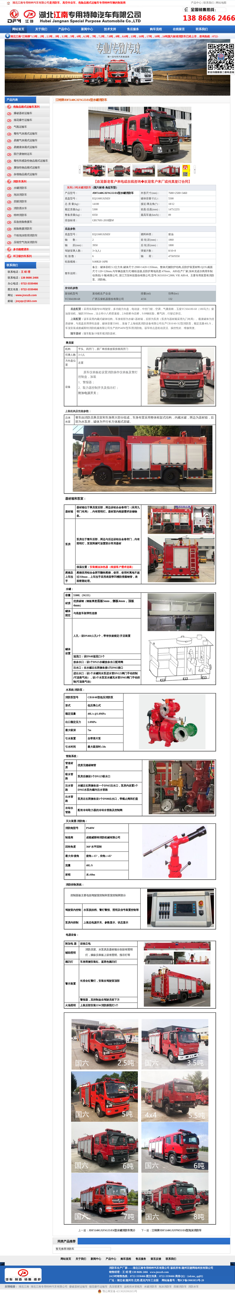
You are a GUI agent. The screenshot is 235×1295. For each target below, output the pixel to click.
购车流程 (156, 29)
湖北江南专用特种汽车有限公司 (49, 1286)
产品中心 (196, 2)
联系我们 (208, 2)
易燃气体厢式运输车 (25, 140)
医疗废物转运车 (23, 154)
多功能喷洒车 (21, 249)
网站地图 (221, 2)
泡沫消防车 (20, 194)
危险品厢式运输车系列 (26, 106)
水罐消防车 (20, 188)
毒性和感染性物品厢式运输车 (31, 160)
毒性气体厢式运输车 (25, 133)
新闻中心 (87, 29)
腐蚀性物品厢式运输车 (27, 167)
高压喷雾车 (115, 1286)
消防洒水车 (20, 208)
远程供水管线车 (133, 1286)
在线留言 (179, 29)
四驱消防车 (20, 201)
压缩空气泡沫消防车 (25, 242)
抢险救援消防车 (23, 228)
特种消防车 (20, 215)
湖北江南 (24, 1286)
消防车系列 (19, 181)
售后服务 (133, 29)
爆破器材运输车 (23, 113)
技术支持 (110, 29)
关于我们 (41, 29)
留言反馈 (156, 1258)
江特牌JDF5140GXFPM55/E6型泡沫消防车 (177, 1230)
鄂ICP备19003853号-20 (190, 1280)
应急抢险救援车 (23, 221)
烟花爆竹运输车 (23, 120)
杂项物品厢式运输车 (25, 174)
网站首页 (18, 29)
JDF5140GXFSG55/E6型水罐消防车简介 (112, 1230)
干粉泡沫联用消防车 (25, 235)
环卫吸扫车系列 (22, 256)
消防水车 (193, 1286)
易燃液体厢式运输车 (25, 147)
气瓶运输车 (20, 126)
